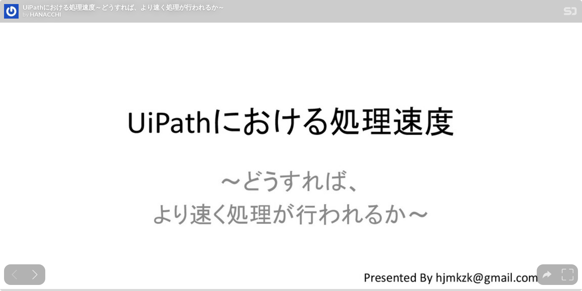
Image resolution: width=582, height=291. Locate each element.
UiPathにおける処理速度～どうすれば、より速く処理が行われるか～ (123, 7)
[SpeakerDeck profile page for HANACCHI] (11, 11)
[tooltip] (547, 275)
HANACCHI (45, 14)
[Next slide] (35, 275)
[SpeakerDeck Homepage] (570, 13)
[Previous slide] (14, 275)
